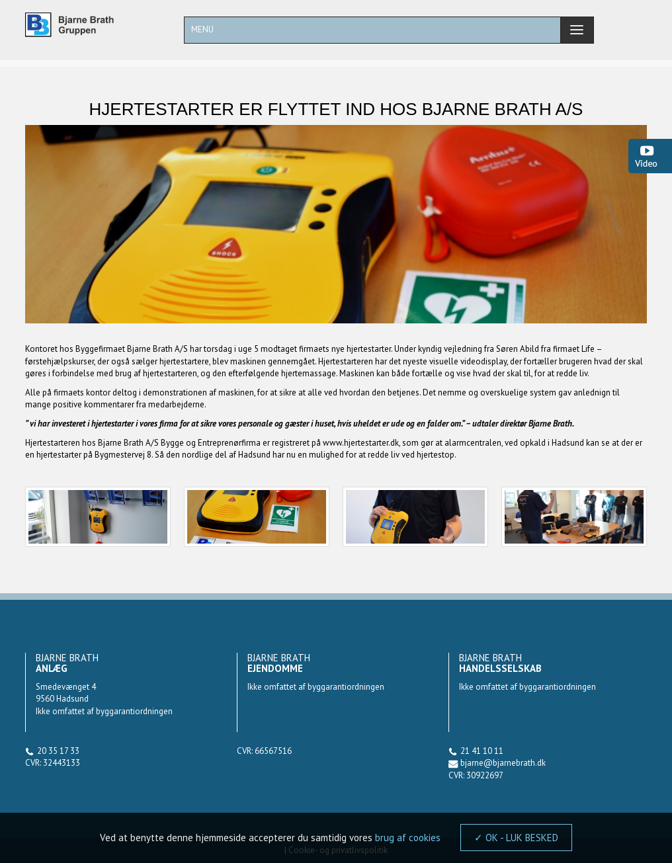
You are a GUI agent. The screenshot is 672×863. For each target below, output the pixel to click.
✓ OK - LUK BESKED (516, 837)
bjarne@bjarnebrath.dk (503, 762)
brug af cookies (408, 837)
